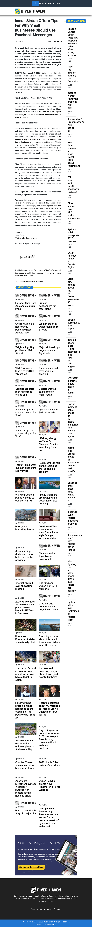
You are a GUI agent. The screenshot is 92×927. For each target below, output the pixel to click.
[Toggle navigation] (35, 3)
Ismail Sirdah (55, 73)
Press (33, 909)
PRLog (44, 73)
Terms (38, 924)
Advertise (48, 909)
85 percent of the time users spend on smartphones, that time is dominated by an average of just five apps (38, 139)
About (39, 909)
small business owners (48, 184)
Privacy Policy (50, 924)
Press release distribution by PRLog (29, 281)
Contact (57, 909)
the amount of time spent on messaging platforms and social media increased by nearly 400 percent (38, 114)
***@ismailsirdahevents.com (26, 238)
